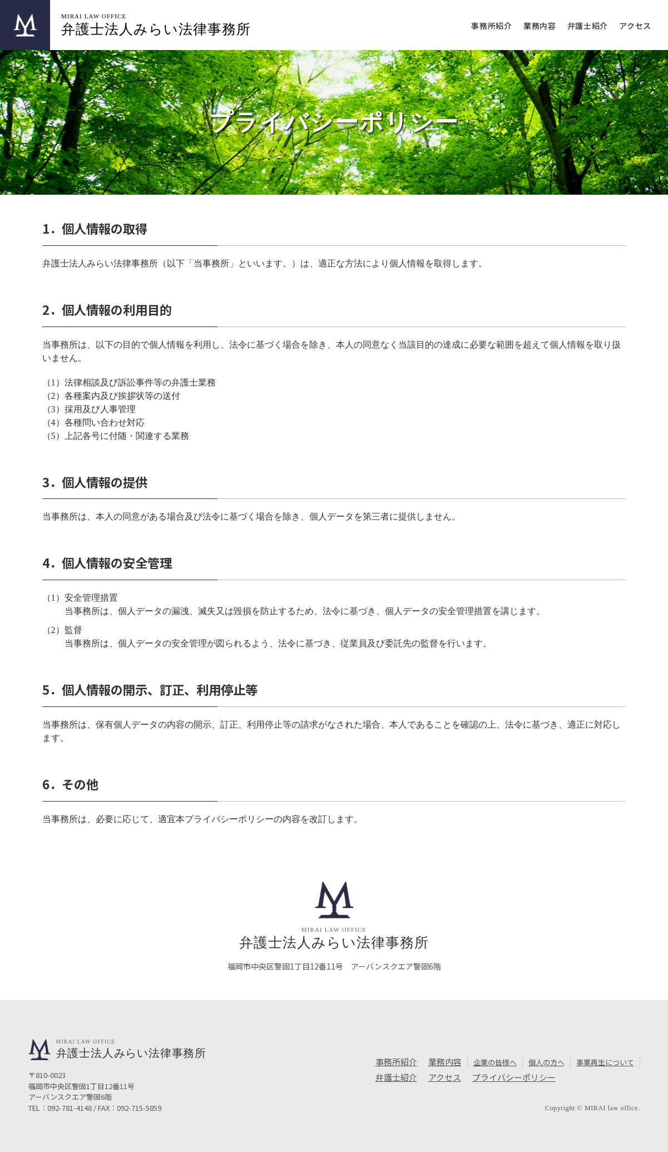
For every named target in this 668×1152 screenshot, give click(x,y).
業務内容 (539, 25)
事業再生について (605, 1062)
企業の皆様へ (495, 1062)
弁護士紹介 (587, 25)
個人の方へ (546, 1062)
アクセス (635, 25)
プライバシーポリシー (514, 1077)
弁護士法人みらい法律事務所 (156, 24)
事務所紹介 (491, 25)
